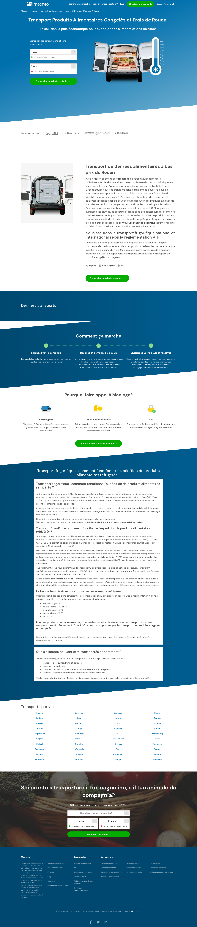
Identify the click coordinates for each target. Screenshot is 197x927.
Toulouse (157, 744)
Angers (39, 723)
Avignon (40, 739)
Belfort (39, 744)
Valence (157, 754)
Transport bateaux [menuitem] (158, 868)
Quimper (118, 759)
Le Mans (79, 759)
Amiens (39, 718)
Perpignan (118, 754)
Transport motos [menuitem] (133, 863)
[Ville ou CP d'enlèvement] (53, 57)
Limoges (118, 713)
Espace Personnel (165, 4)
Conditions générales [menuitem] (83, 872)
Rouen (157, 728)
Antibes (39, 728)
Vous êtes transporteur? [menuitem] (105, 4)
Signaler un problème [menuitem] (82, 863)
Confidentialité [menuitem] (80, 876)
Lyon (118, 723)
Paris (118, 749)
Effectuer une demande (140, 4)
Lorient (118, 718)
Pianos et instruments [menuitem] (110, 876)
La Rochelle (78, 749)
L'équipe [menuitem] (51, 872)
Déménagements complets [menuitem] (161, 872)
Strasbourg (157, 733)
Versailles (157, 759)
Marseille (118, 728)
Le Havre (79, 754)
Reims (157, 713)
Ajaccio (39, 713)
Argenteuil (39, 733)
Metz (118, 733)
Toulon (157, 739)
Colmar (78, 739)
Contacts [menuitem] (51, 881)
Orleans (118, 744)
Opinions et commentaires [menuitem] (58, 885)
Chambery (79, 733)
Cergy (79, 728)
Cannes (79, 723)
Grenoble (78, 744)
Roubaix (157, 723)
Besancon (39, 749)
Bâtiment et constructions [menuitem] (111, 872)
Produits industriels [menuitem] (134, 872)
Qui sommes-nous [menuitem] (55, 868)
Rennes (157, 718)
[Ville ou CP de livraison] (53, 71)
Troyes (157, 749)
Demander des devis (53, 81)
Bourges (79, 713)
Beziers (39, 754)
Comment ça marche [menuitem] (79, 4)
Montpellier (118, 739)
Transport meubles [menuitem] (108, 868)
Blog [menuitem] (49, 876)
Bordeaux (39, 759)
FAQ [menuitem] (122, 4)
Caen (78, 718)
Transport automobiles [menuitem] (110, 863)
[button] (22, 4)
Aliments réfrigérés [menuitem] (133, 868)
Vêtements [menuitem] (155, 863)
